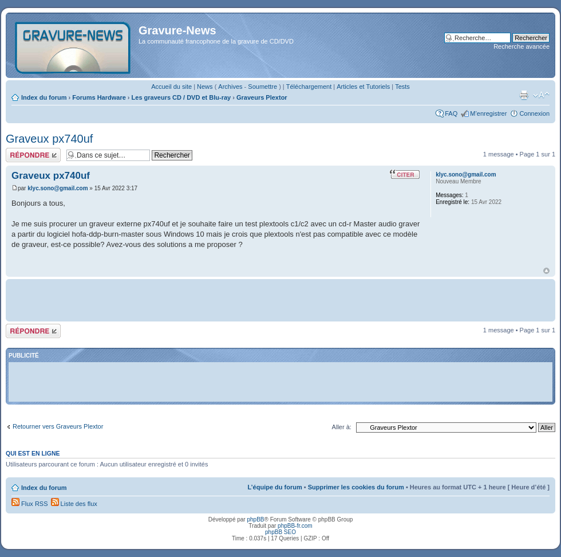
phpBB (255, 519)
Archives (230, 86)
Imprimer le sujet (523, 95)
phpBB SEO (280, 532)
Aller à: (341, 426)
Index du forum (43, 97)
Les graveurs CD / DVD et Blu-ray (181, 97)
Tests (402, 86)
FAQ (451, 113)
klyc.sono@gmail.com (57, 188)
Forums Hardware (99, 97)
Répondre (33, 155)
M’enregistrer (488, 113)
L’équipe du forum (274, 487)
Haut (546, 271)
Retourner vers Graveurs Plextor (58, 426)
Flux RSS (29, 503)
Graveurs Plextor (261, 97)
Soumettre (262, 86)
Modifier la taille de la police (541, 95)
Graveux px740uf (49, 138)
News (205, 86)
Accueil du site (171, 86)
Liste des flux (74, 503)
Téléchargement (309, 86)
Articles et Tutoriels (363, 86)
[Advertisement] (281, 299)
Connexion (534, 113)
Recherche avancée (521, 46)
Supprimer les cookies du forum (356, 487)
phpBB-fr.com (295, 526)
